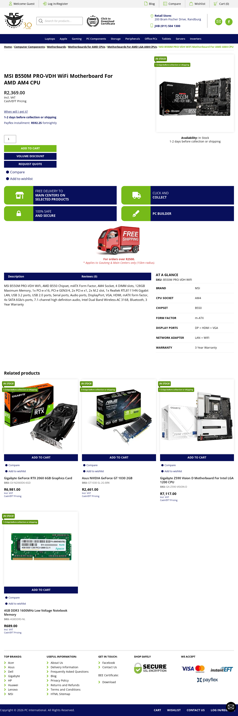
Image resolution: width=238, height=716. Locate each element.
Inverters (195, 39)
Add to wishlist (21, 178)
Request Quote (30, 164)
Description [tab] (16, 276)
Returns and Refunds (65, 685)
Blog (152, 4)
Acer (11, 663)
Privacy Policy (60, 680)
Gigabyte (14, 676)
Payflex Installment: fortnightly (30, 123)
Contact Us (109, 667)
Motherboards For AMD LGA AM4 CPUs (132, 47)
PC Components (96, 39)
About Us (57, 663)
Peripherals (132, 39)
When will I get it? (16, 111)
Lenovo (13, 689)
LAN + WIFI (202, 338)
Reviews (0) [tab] (89, 276)
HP (10, 680)
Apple (63, 39)
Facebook (108, 663)
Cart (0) (224, 4)
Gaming (77, 39)
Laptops (50, 39)
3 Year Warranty (206, 347)
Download (109, 682)
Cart (157, 710)
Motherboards (56, 47)
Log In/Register (58, 4)
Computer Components (29, 47)
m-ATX (199, 318)
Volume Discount (30, 156)
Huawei (13, 685)
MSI (197, 288)
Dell (10, 671)
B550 (198, 308)
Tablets (166, 39)
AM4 (198, 298)
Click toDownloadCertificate (108, 21)
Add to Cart (41, 457)
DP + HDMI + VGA (206, 328)
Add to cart (30, 148)
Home (8, 47)
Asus (11, 667)
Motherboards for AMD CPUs (86, 47)
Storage (116, 39)
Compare (175, 4)
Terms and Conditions (66, 689)
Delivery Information (64, 667)
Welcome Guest (24, 4)
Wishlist (200, 4)
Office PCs (151, 39)
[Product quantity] (10, 139)
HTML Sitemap (60, 694)
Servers (180, 39)
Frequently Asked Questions (70, 671)
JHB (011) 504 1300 (167, 26)
